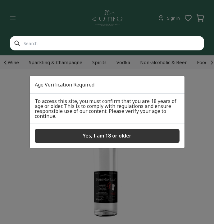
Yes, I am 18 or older (107, 135)
